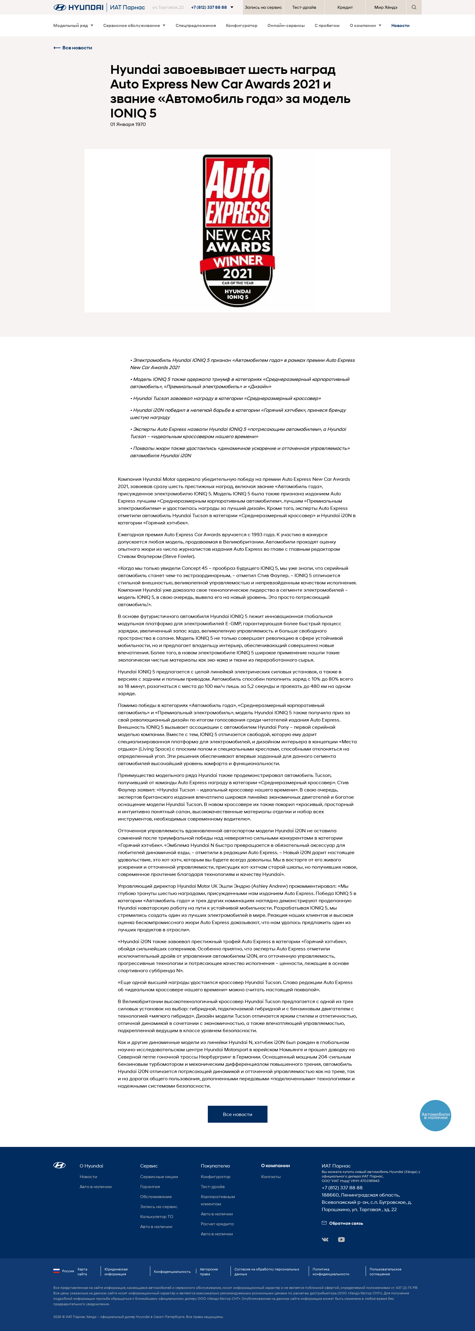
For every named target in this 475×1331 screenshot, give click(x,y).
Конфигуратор (241, 25)
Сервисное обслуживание (134, 25)
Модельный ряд (73, 25)
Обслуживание (156, 1196)
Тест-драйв (304, 7)
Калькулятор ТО (156, 1216)
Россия (63, 1271)
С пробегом (327, 25)
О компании (365, 25)
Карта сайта (82, 1271)
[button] (194, 7)
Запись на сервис (263, 7)
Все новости (72, 48)
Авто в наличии (96, 1186)
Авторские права (209, 1271)
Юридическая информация (116, 1271)
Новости (400, 25)
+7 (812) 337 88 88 (342, 1187)
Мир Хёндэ (385, 7)
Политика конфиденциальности (331, 1271)
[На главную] (78, 7)
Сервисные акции (159, 1176)
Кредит (345, 7)
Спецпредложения (196, 25)
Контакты (271, 1176)
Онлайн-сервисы (286, 25)
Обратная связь (342, 1223)
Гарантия (150, 1186)
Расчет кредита (217, 1223)
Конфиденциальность (172, 1271)
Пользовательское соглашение (385, 1271)
